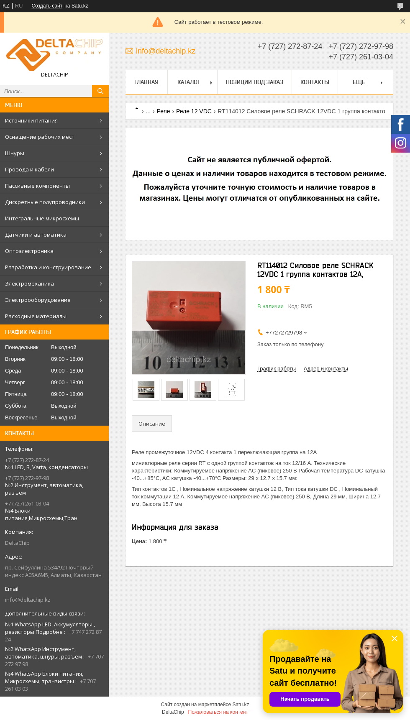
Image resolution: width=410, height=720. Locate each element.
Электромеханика (29, 283)
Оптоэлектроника (29, 251)
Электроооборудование (38, 300)
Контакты (314, 82)
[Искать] (100, 91)
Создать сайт (46, 6)
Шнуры (14, 153)
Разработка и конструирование (48, 267)
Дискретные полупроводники (45, 202)
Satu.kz (240, 704)
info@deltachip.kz (28, 599)
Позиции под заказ (254, 82)
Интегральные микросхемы (42, 218)
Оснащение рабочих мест (39, 136)
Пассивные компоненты (37, 185)
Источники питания (31, 120)
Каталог (188, 82)
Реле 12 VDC (194, 111)
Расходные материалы (36, 316)
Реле (163, 111)
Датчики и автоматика (36, 234)
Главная (146, 82)
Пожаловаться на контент (218, 712)
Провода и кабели (29, 169)
